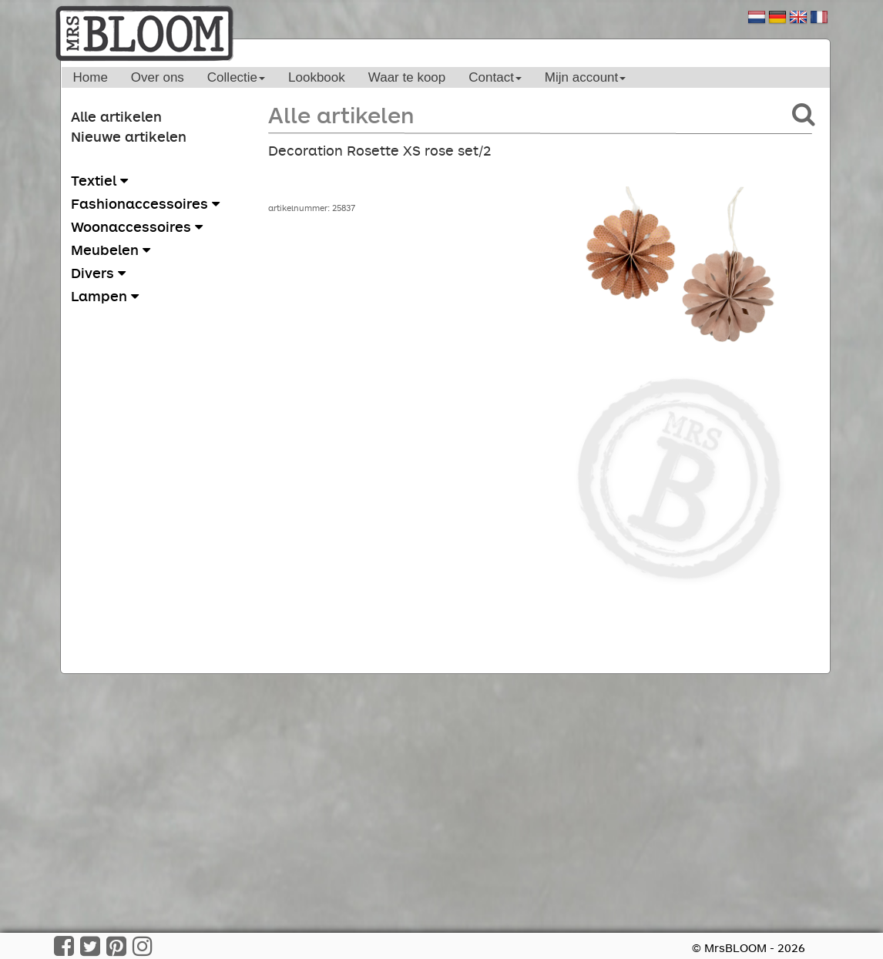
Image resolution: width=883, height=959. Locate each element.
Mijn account (585, 77)
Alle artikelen (116, 116)
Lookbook (316, 77)
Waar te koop (406, 77)
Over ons (157, 77)
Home (90, 77)
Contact (495, 77)
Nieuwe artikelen (128, 136)
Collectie (236, 77)
